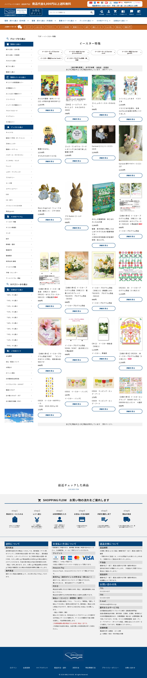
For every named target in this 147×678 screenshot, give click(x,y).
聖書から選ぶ (10, 72)
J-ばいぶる (38, 27)
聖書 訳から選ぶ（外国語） (43, 20)
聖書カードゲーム (12, 149)
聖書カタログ (10, 390)
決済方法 (75, 667)
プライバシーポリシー (110, 667)
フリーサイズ (10, 99)
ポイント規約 (10, 373)
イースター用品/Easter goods (130, 52)
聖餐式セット (77, 27)
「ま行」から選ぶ (12, 329)
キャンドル (9, 132)
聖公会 (118, 27)
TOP (39, 36)
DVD (7, 194)
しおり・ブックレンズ (13, 172)
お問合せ (9, 367)
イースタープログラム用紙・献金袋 (77, 59)
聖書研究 (9, 250)
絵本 (87, 27)
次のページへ (107, 69)
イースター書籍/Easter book (50, 58)
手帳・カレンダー (12, 272)
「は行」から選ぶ (12, 323)
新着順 (106, 67)
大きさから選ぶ (11, 61)
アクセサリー (50, 27)
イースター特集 (50, 36)
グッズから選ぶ (85, 20)
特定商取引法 (90, 667)
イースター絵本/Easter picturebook (77, 52)
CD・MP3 (9, 200)
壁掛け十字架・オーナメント (15, 138)
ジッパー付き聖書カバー (14, 105)
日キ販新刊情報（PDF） (14, 401)
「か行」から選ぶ (12, 300)
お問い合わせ (130, 667)
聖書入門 (127, 27)
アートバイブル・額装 (13, 278)
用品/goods (10, 211)
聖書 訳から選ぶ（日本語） (16, 20)
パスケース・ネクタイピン (14, 155)
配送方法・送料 (60, 667)
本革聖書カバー (11, 88)
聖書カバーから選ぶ (66, 20)
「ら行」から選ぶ (12, 340)
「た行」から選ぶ (12, 312)
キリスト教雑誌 (64, 27)
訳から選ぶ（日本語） (13, 49)
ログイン (13, 667)
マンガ (8, 233)
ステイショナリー (12, 189)
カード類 (9, 183)
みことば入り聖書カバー (14, 94)
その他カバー (10, 122)
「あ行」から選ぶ (12, 295)
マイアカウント (42, 667)
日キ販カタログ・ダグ (13, 395)
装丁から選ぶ (10, 66)
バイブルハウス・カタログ (14, 384)
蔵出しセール (97, 27)
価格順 (98, 67)
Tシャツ (8, 166)
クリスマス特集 (11, 267)
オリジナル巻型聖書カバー (14, 82)
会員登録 (26, 667)
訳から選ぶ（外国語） (13, 55)
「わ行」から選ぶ (12, 346)
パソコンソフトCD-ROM (14, 206)
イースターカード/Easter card (103, 52)
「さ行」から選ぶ (12, 306)
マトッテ (28, 27)
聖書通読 (9, 256)
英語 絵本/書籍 (11, 261)
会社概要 (9, 356)
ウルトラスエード (12, 111)
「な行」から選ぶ (12, 317)
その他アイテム (102, 20)
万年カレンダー (11, 144)
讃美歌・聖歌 (10, 244)
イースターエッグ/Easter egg (50, 52)
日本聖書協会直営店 (12, 379)
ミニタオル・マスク (12, 160)
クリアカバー (10, 116)
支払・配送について (12, 362)
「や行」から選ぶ (12, 334)
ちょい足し (109, 27)
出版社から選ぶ (119, 20)
